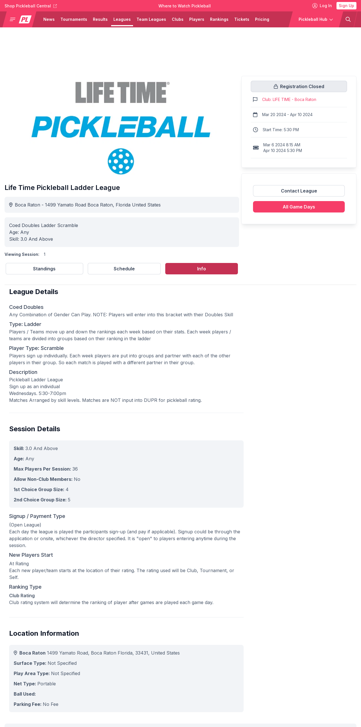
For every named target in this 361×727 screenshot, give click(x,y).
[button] (21, 19)
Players (196, 19)
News (49, 19)
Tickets (241, 19)
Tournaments (73, 19)
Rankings (219, 19)
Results (100, 19)
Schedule (124, 269)
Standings (44, 269)
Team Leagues (151, 19)
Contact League (299, 191)
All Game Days (299, 207)
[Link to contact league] (299, 193)
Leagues (122, 19)
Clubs (177, 19)
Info (201, 269)
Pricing (262, 19)
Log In (322, 5)
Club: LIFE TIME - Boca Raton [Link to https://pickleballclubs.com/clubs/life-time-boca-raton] (289, 99)
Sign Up (346, 5)
